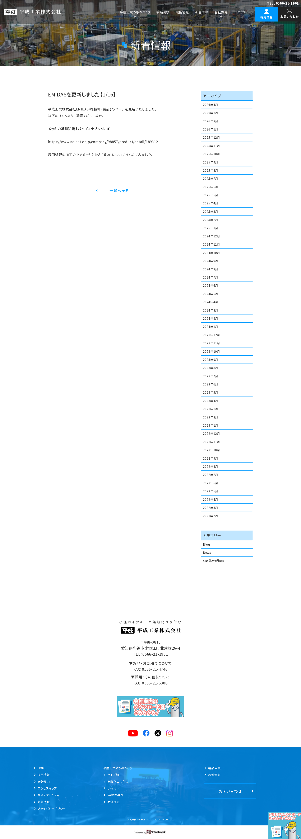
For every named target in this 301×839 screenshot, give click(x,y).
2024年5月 (210, 294)
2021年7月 (210, 516)
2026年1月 (210, 129)
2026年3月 (210, 113)
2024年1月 (210, 326)
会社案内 (221, 12)
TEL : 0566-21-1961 (283, 3)
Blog (206, 544)
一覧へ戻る (119, 190)
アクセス (240, 12)
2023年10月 (211, 351)
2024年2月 (210, 318)
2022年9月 (210, 458)
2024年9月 (210, 261)
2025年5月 (210, 195)
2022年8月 (210, 466)
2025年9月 (210, 162)
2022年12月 (211, 433)
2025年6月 (210, 187)
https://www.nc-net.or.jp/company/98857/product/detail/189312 (103, 141)
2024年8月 (210, 269)
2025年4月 (210, 203)
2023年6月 (210, 384)
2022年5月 (210, 491)
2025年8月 (210, 170)
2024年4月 (210, 302)
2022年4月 (210, 499)
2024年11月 (211, 244)
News (207, 552)
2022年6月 (210, 483)
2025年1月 (210, 228)
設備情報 (182, 12)
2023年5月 (210, 392)
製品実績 (163, 12)
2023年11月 (211, 343)
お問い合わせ (230, 791)
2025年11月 (211, 146)
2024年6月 (210, 285)
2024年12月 (211, 236)
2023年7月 (210, 376)
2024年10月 (211, 253)
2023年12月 (211, 335)
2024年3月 (210, 310)
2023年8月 (210, 368)
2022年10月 (211, 450)
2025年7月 (210, 178)
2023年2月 (210, 417)
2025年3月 (210, 211)
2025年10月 (211, 154)
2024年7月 (210, 277)
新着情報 (201, 12)
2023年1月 (210, 425)
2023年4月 (210, 401)
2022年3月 (210, 508)
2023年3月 (210, 409)
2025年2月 (210, 220)
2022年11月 (211, 442)
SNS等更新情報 (213, 561)
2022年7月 (210, 475)
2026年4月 (210, 105)
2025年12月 (211, 137)
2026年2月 (210, 121)
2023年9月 (210, 359)
